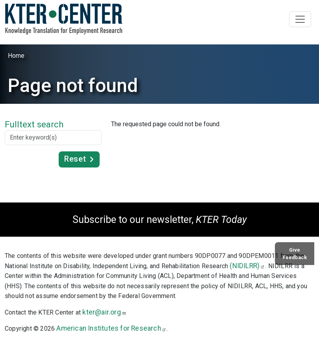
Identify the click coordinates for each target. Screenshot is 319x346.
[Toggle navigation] (300, 19)
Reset (75, 159)
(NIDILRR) (247, 266)
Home (16, 55)
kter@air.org (104, 312)
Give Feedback (295, 253)
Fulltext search (34, 124)
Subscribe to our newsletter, (159, 219)
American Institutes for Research (111, 328)
